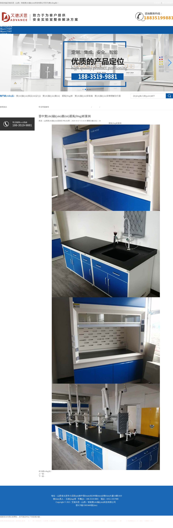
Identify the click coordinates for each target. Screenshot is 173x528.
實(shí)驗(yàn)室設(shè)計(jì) (28, 96)
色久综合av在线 (43, 524)
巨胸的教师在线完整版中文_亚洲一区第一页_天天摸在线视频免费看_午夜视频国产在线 (83, 524)
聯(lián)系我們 (167, 3)
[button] (170, 62)
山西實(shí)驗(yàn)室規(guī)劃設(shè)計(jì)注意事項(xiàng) (67, 476)
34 (100, 121)
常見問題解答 (105, 107)
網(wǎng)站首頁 (6, 26)
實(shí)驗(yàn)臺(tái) (51, 96)
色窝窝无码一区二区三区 (9, 524)
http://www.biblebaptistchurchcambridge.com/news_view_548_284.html (77, 471)
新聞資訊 (95, 107)
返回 (40, 479)
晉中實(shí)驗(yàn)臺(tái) (99, 123)
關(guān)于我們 (6, 29)
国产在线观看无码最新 (28, 524)
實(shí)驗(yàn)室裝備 (84, 96)
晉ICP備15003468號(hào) (86, 505)
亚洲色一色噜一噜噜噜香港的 (11, 519)
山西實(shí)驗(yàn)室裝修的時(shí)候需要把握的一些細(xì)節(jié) (70, 474)
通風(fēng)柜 (67, 96)
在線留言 (157, 3)
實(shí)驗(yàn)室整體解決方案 (108, 96)
